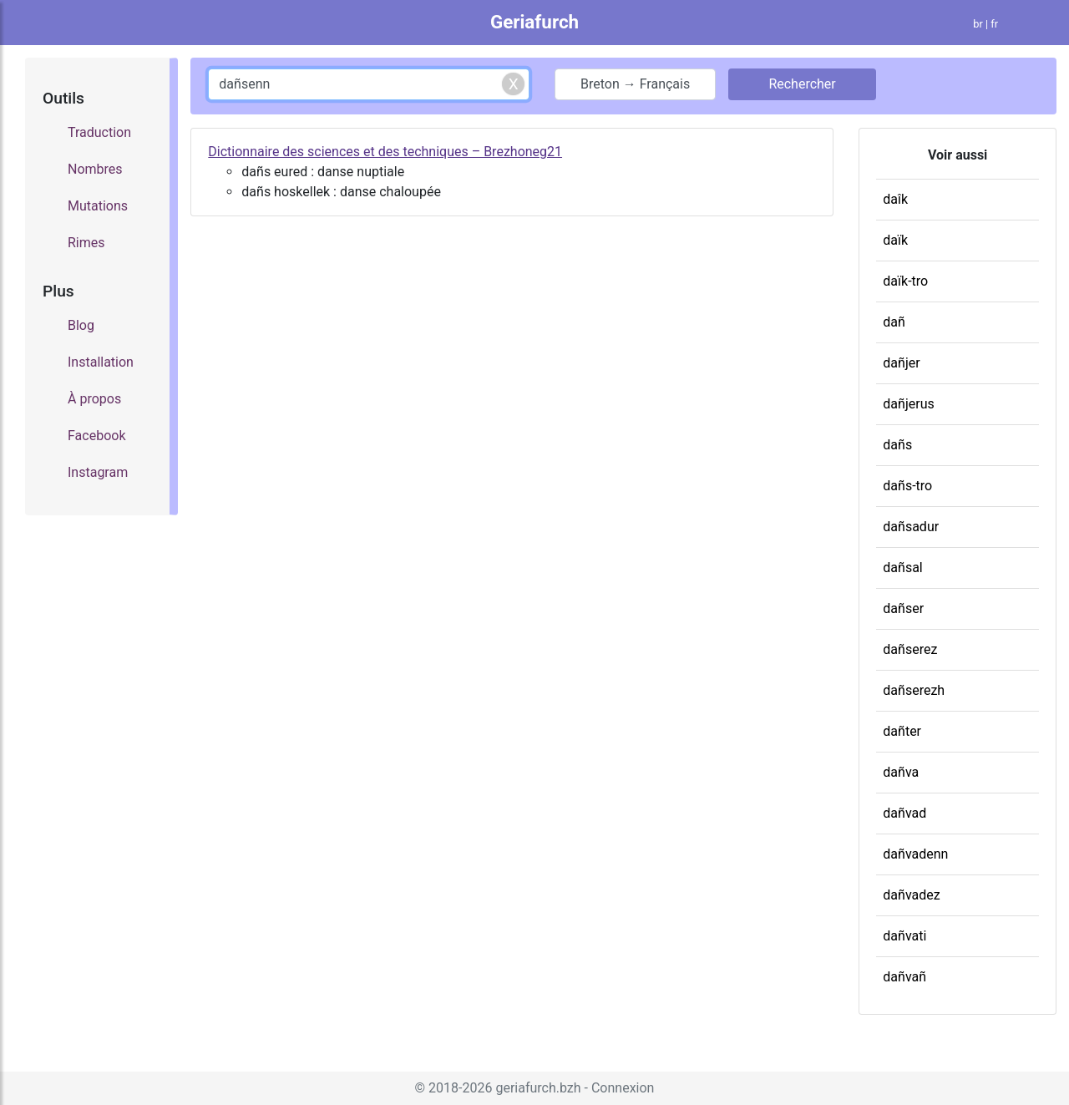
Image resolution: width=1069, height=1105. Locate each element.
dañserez (910, 649)
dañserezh (914, 690)
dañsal (902, 567)
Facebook (96, 436)
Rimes (86, 243)
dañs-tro (907, 486)
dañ (894, 322)
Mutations (98, 206)
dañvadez (911, 895)
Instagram (98, 472)
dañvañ (904, 977)
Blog (81, 325)
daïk (895, 240)
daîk (895, 199)
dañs (897, 445)
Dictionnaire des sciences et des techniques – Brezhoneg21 (385, 152)
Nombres (95, 169)
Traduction (99, 132)
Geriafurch (534, 22)
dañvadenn (915, 854)
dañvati (904, 936)
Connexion (622, 1088)
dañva (901, 772)
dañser (903, 608)
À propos (94, 399)
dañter (902, 731)
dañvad (904, 813)
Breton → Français (635, 84)
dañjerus (908, 404)
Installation (101, 362)
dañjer (901, 363)
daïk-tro (905, 281)
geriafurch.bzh (537, 1088)
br (978, 24)
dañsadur (911, 527)
